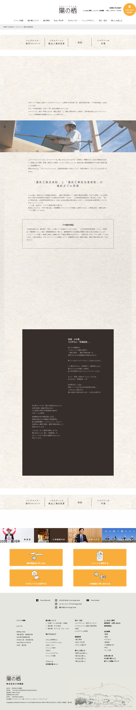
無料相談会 (108, 626)
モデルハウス (72, 20)
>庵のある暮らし (80, 661)
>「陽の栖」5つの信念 (53, 626)
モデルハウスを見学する (36, 584)
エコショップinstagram (70, 604)
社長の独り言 (108, 656)
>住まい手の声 (80, 642)
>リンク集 (107, 650)
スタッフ (112, 10)
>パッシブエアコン (52, 653)
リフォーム (49, 661)
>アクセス (107, 639)
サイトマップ (43, 699)
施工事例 (46, 20)
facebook (45, 600)
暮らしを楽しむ (116, 20)
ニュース (95, 10)
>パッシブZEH (50, 648)
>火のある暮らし (80, 658)
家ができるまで (51, 634)
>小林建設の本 (109, 645)
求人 (107, 10)
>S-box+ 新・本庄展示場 (24, 640)
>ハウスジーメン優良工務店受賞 (86, 626)
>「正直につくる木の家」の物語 (56, 623)
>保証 (77, 628)
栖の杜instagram (67, 607)
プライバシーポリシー (32, 699)
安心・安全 (103, 20)
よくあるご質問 (87, 10)
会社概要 (101, 10)
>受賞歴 (106, 642)
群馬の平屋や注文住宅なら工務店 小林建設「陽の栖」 (57, 702)
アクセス (119, 10)
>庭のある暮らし (80, 656)
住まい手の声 (58, 20)
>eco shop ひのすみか (23, 642)
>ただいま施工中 (80, 645)
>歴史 (106, 637)
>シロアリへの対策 (81, 631)
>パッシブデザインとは (53, 642)
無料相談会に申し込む (36, 563)
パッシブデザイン (88, 20)
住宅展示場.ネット (52, 664)
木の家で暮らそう (110, 658)
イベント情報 (18, 20)
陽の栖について (33, 20)
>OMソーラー (50, 645)
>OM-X (48, 650)
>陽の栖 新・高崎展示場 (24, 634)
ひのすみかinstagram (69, 600)
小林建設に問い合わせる (99, 584)
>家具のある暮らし (81, 653)
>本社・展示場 (21, 645)
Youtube (95, 600)
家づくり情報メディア (111, 661)
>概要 (106, 634)
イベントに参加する (99, 563)
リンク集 (21, 699)
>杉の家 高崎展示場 (23, 637)
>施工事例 (78, 639)
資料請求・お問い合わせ (112, 623)
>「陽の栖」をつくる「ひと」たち (57, 628)
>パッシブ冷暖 (50, 656)
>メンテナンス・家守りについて (86, 623)
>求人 (106, 647)
